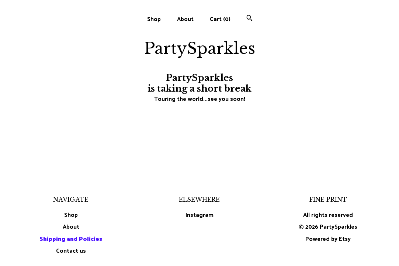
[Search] (249, 18)
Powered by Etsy (328, 238)
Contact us (71, 250)
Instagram (199, 214)
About (185, 18)
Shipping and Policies (70, 238)
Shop (154, 18)
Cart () (220, 18)
